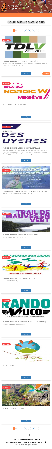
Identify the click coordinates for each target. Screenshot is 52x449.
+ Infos (26, 73)
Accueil (19, 435)
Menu (3, 15)
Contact (23, 435)
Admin (27, 435)
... (37, 30)
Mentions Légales (34, 435)
